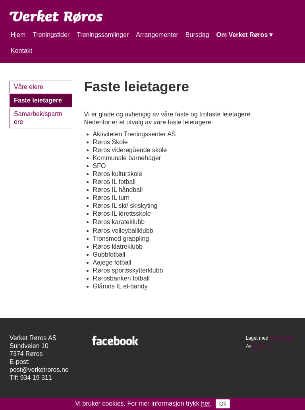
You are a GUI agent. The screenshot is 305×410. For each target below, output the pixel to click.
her (205, 403)
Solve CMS (281, 338)
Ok (222, 403)
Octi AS (260, 346)
